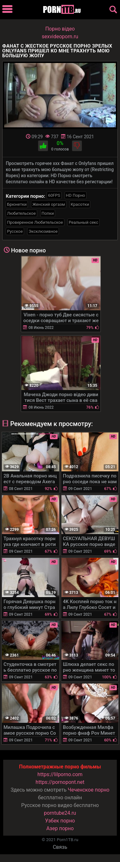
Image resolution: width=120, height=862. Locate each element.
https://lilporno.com (60, 774)
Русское (15, 231)
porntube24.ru (60, 813)
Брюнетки (17, 204)
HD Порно (75, 195)
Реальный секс (83, 222)
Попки (48, 213)
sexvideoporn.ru (60, 36)
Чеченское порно (88, 790)
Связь (60, 847)
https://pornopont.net (60, 782)
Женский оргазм (48, 204)
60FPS (54, 195)
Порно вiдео (60, 29)
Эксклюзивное (43, 231)
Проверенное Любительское (35, 222)
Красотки (80, 204)
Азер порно (60, 828)
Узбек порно (60, 821)
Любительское (21, 213)
